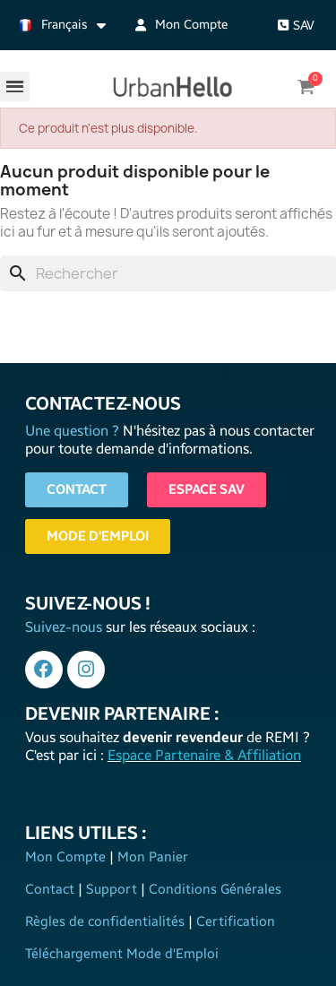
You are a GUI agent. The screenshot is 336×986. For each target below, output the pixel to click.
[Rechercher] (168, 273)
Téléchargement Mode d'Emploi (122, 954)
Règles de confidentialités (106, 921)
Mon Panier (151, 857)
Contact (51, 889)
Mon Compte (67, 857)
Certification (234, 921)
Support (111, 889)
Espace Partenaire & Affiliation (204, 755)
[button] (296, 25)
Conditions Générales (213, 889)
